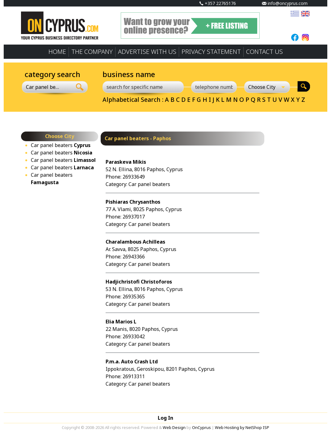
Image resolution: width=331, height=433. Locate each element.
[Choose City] (267, 87)
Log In (165, 417)
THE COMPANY (92, 51)
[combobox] (47, 87)
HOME (57, 51)
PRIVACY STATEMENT (211, 51)
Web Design (174, 427)
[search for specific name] (143, 87)
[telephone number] (214, 87)
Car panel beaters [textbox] (43, 87)
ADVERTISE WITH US (147, 51)
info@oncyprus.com (285, 3)
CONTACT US (264, 51)
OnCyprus (201, 427)
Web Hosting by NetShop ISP (242, 427)
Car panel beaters (60, 145)
